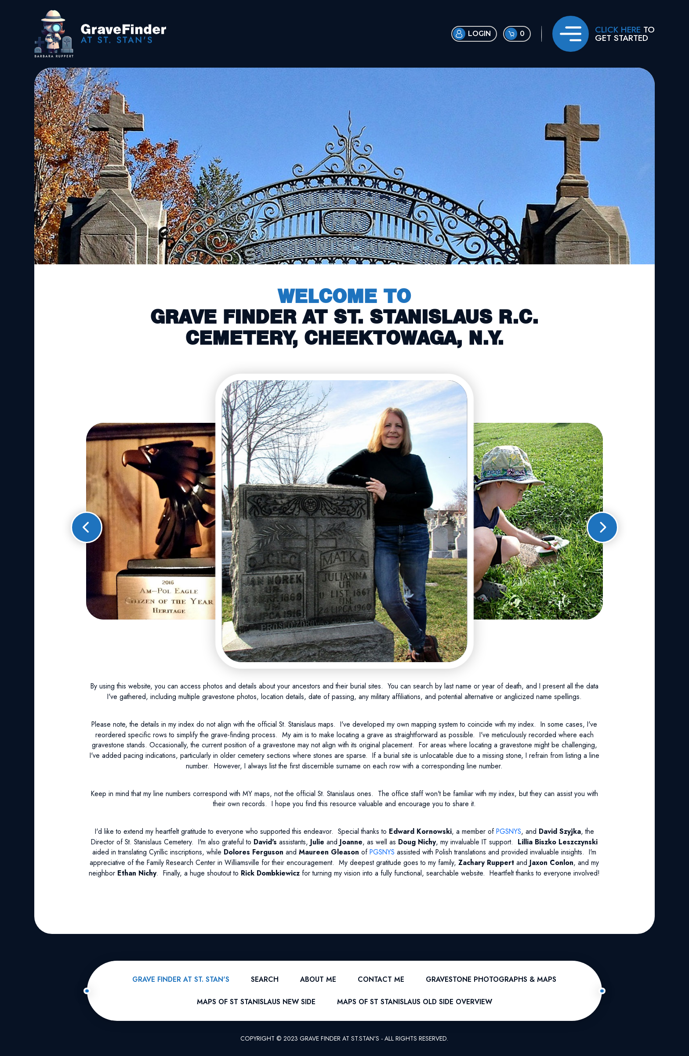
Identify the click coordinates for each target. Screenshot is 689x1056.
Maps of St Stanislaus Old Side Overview (414, 1002)
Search (265, 979)
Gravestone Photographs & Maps (491, 979)
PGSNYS (508, 831)
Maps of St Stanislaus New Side (256, 1002)
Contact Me (381, 979)
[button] (86, 527)
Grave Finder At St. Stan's (180, 979)
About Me (318, 979)
